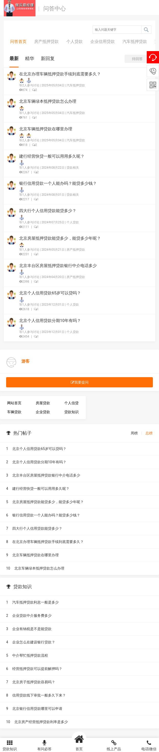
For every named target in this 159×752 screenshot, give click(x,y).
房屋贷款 (43, 403)
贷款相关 (73, 167)
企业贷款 (43, 412)
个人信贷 (71, 403)
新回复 (48, 58)
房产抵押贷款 (46, 41)
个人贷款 (74, 41)
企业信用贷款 (102, 41)
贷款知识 (71, 412)
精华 (29, 58)
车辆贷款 (14, 412)
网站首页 (14, 403)
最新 (14, 58)
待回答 (137, 59)
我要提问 (80, 382)
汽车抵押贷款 (135, 41)
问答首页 (18, 41)
